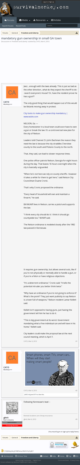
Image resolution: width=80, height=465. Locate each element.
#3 (76, 419)
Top (68, 456)
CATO (38, 41)
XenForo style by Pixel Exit (47, 462)
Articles (57, 20)
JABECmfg (27, 394)
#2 (76, 390)
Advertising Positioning (23, 460)
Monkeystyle (7, 456)
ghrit (25, 419)
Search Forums (7, 26)
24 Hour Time (21, 456)
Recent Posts (21, 26)
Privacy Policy (74, 460)
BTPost (36, 394)
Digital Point (37, 460)
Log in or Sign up (48, 2)
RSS (75, 456)
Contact (44, 456)
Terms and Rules (63, 460)
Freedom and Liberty (19, 41)
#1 (76, 341)
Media (25, 20)
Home (61, 456)
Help (53, 456)
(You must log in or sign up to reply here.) (63, 432)
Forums (10, 20)
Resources (41, 20)
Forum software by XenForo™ (19, 462)
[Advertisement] (40, 61)
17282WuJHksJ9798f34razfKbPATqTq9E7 (19, 451)
